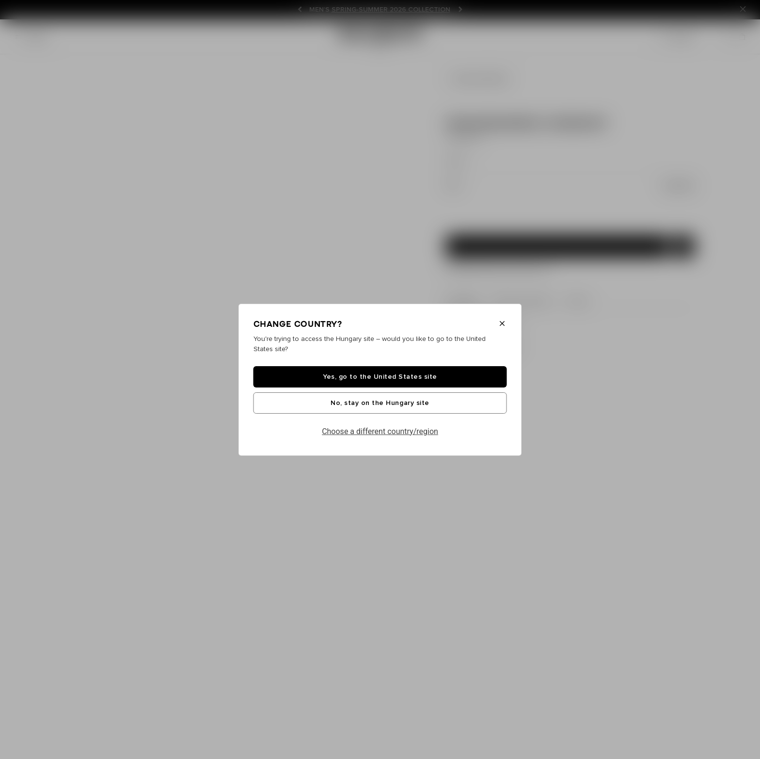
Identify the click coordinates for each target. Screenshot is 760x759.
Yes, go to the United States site (380, 376)
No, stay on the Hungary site (380, 403)
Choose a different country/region (380, 431)
